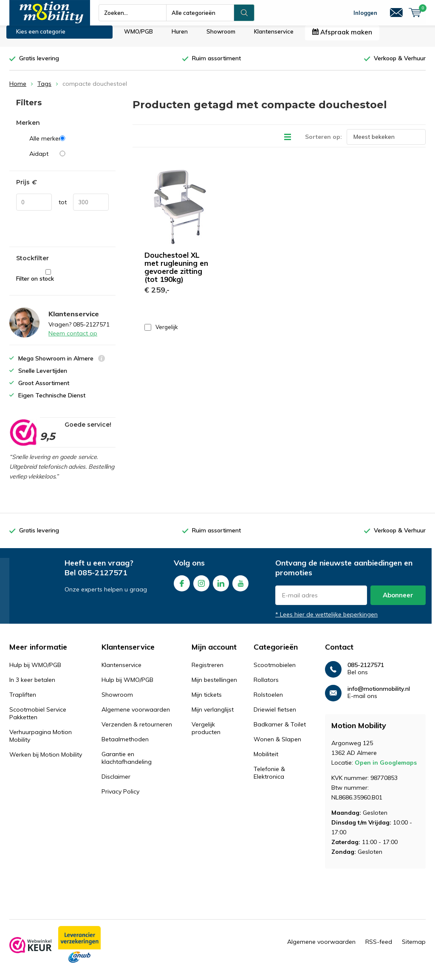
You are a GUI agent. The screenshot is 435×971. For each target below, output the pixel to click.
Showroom (220, 37)
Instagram (201, 588)
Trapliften (22, 701)
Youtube (240, 588)
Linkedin (221, 588)
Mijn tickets (207, 701)
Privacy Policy (120, 798)
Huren (180, 37)
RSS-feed (378, 948)
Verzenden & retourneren (137, 731)
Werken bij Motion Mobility (45, 761)
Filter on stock (48, 282)
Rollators (266, 686)
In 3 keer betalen (32, 686)
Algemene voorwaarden (136, 716)
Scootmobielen (275, 671)
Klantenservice (274, 37)
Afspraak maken (342, 38)
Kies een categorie (40, 37)
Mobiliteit (266, 760)
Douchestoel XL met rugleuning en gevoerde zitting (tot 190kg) (176, 273)
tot (63, 208)
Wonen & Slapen (277, 745)
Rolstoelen (268, 701)
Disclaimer (116, 783)
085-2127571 (102, 579)
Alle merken (69, 145)
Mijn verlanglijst (213, 716)
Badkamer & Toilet (280, 731)
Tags (44, 90)
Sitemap (414, 948)
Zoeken (244, 12)
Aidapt (69, 160)
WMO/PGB (138, 37)
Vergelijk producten (206, 734)
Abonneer (398, 601)
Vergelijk (161, 333)
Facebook (182, 588)
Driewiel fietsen (275, 716)
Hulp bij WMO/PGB (35, 671)
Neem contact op (72, 339)
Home (17, 90)
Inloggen (365, 12)
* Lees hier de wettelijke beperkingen (326, 621)
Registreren (207, 671)
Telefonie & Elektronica (269, 779)
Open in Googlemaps (386, 769)
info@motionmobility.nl (378, 695)
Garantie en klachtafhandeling (127, 764)
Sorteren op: (323, 142)
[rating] (22, 438)
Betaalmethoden (125, 745)
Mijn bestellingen (214, 686)
